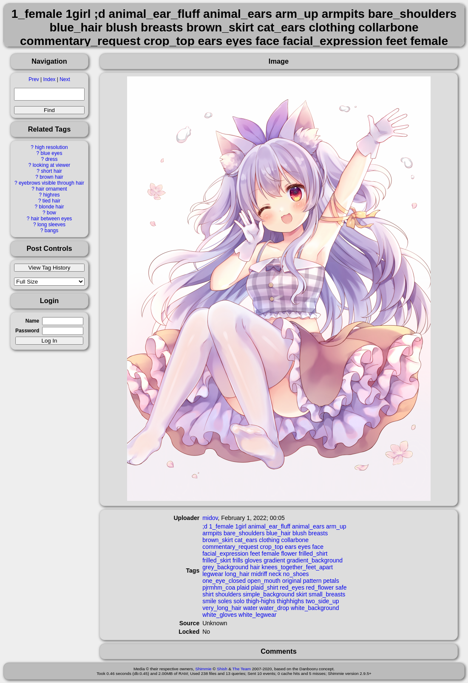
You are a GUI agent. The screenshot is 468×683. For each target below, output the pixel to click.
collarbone (295, 540)
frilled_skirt (216, 560)
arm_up (336, 526)
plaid (243, 587)
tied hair (51, 201)
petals (331, 580)
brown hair (51, 177)
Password (27, 331)
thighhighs (290, 601)
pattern (312, 580)
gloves (253, 560)
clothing (269, 540)
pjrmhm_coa (218, 587)
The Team (242, 668)
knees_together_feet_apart (297, 567)
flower (289, 553)
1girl (240, 526)
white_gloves (219, 614)
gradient (274, 560)
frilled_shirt (313, 553)
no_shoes (296, 574)
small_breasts (327, 594)
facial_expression (225, 553)
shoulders (228, 594)
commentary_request (230, 546)
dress (51, 159)
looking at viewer (52, 165)
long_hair (237, 574)
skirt (301, 594)
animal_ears (308, 526)
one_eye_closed (224, 580)
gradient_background (315, 560)
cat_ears (246, 540)
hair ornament (51, 189)
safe (340, 587)
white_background (315, 607)
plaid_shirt (264, 587)
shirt (207, 594)
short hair (51, 171)
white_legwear (257, 614)
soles (225, 601)
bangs (51, 230)
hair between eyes (51, 219)
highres (51, 195)
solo (238, 601)
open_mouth (264, 580)
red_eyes (292, 587)
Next (65, 79)
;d (204, 526)
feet (255, 553)
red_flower (320, 587)
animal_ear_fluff (269, 526)
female (271, 553)
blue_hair (278, 533)
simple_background (268, 594)
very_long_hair (221, 607)
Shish (222, 668)
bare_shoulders (244, 533)
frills (238, 560)
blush (299, 533)
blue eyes (51, 153)
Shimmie (203, 668)
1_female (221, 526)
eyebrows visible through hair (51, 183)
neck (275, 574)
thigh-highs (260, 601)
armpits (212, 533)
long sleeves (51, 225)
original (291, 580)
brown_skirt (217, 540)
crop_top (271, 546)
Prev (33, 79)
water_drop (274, 607)
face (317, 546)
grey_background (225, 567)
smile (209, 601)
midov (210, 517)
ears (290, 546)
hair (255, 567)
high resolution (51, 147)
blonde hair (51, 207)
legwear (212, 574)
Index (49, 79)
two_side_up (322, 601)
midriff (259, 574)
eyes (304, 546)
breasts (318, 533)
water (250, 607)
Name (32, 321)
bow (51, 213)
